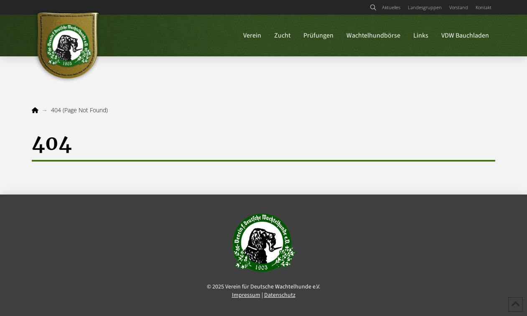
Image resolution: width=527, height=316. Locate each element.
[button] (373, 7)
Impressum (246, 295)
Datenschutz (279, 295)
